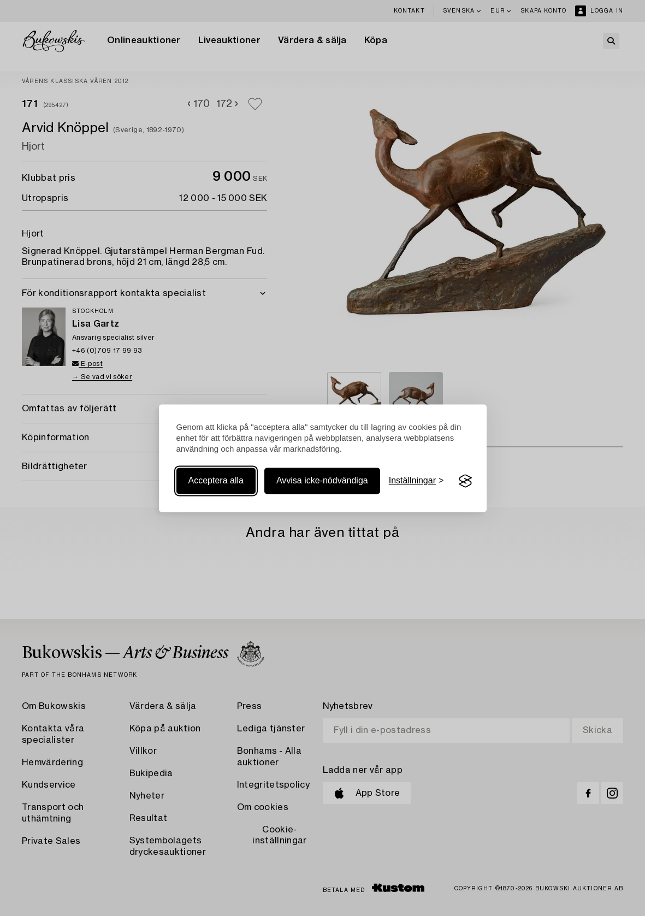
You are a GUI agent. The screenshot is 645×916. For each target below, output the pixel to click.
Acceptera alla (216, 481)
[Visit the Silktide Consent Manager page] (465, 481)
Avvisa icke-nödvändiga (322, 481)
